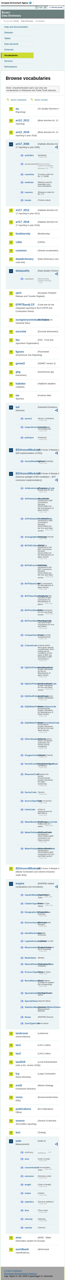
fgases (20, 351)
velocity (29, 1219)
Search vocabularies (19, 100)
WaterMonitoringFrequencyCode (31, 822)
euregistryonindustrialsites (26, 319)
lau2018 (20, 1062)
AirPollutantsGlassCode (31, 498)
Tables (7, 38)
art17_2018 (22, 221)
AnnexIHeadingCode (31, 461)
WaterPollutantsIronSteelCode (31, 848)
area (27, 1159)
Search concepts (41, 100)
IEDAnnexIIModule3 (26, 473)
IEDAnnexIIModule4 (26, 868)
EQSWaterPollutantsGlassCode (31, 706)
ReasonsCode (31, 774)
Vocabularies (11, 55)
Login (40, 7)
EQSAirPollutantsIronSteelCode (31, 683)
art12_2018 (22, 132)
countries (29, 174)
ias (17, 395)
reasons (29, 192)
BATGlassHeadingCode (31, 596)
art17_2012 (22, 210)
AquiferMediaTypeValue (31, 895)
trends (28, 200)
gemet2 (20, 363)
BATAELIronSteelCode (31, 565)
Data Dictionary (27, 21)
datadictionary (25, 259)
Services (8, 61)
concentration (31, 1167)
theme (28, 1017)
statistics (29, 1202)
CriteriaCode (31, 645)
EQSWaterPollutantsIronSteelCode (31, 723)
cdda (19, 242)
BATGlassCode (31, 583)
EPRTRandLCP (25, 304)
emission (29, 1176)
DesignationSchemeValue (31, 912)
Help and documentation (16, 27)
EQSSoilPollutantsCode (31, 696)
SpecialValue (31, 1001)
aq (17, 108)
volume (28, 1227)
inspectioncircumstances (31, 427)
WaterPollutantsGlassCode (31, 832)
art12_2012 (22, 120)
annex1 (28, 418)
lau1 (18, 1045)
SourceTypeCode (31, 801)
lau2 (18, 1053)
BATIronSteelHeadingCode (31, 621)
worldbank (22, 1249)
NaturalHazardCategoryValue (31, 964)
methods (29, 182)
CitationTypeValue (31, 903)
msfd (19, 1085)
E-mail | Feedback (13, 1270)
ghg (18, 371)
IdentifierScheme (31, 933)
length (28, 1184)
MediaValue (30, 958)
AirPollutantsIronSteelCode (31, 518)
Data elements (11, 44)
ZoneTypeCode (31, 1023)
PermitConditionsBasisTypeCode (31, 764)
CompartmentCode (31, 635)
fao (18, 339)
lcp (17, 1073)
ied (17, 407)
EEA (17, 2)
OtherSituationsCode (31, 739)
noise (19, 1097)
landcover (22, 1033)
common (21, 250)
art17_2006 (22, 144)
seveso (20, 1120)
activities (29, 155)
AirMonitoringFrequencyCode (31, 488)
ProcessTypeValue (31, 972)
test (18, 1132)
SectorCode (31, 792)
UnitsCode (30, 809)
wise (18, 1237)
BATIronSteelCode (31, 610)
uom (18, 1140)
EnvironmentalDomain (31, 922)
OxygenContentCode (31, 755)
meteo (28, 1193)
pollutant (29, 437)
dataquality (22, 270)
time (27, 1210)
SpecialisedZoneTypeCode (31, 993)
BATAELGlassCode (31, 545)
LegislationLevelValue (31, 941)
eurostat (21, 331)
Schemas (8, 49)
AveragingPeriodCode (31, 537)
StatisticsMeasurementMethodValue (31, 1007)
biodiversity (23, 233)
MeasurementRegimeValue (31, 947)
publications (23, 1109)
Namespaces (10, 66)
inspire (20, 883)
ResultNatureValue (31, 980)
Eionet (16, 21)
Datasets (8, 32)
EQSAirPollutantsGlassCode (31, 667)
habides (21, 383)
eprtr (19, 292)
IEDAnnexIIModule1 (26, 449)
